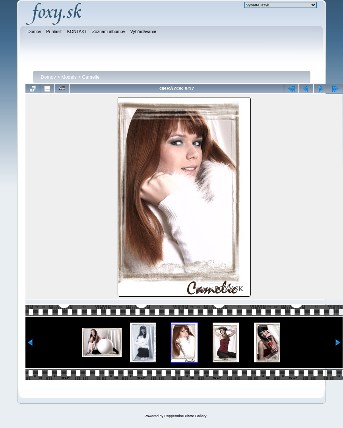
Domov (48, 77)
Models (69, 77)
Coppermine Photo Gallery (185, 416)
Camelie (91, 77)
